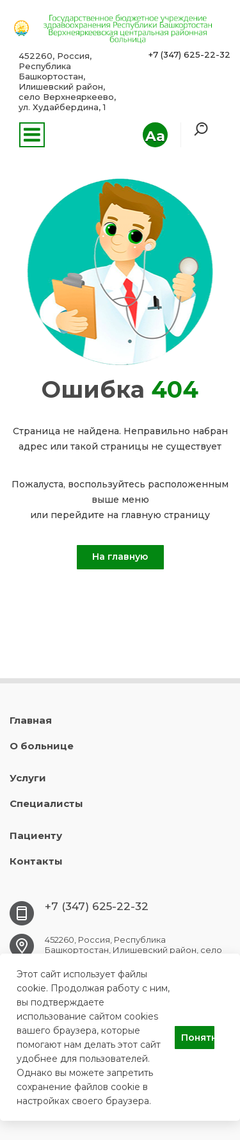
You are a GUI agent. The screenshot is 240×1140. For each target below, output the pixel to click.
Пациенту (36, 835)
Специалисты (46, 803)
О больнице (42, 746)
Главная (31, 720)
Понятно (197, 1037)
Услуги (28, 778)
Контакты (36, 861)
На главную (120, 556)
